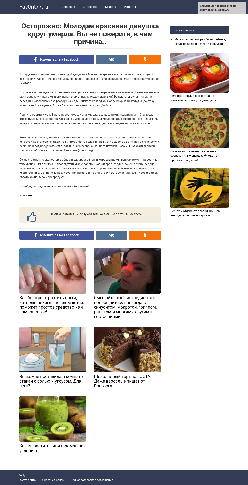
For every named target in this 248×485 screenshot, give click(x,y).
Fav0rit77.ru (33, 6)
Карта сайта (27, 480)
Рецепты (130, 7)
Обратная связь (53, 480)
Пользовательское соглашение (91, 480)
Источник (26, 195)
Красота (110, 7)
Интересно (90, 7)
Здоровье (68, 7)
